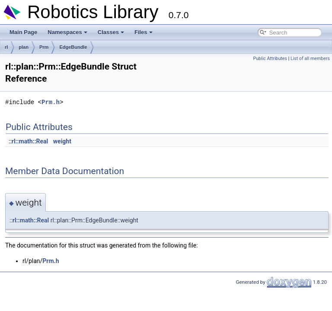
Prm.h (51, 102)
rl (6, 47)
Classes (111, 32)
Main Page (23, 32)
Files (143, 32)
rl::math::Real (30, 141)
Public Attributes (270, 58)
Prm (43, 47)
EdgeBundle (73, 47)
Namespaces (67, 32)
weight (62, 141)
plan (24, 47)
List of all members (310, 58)
